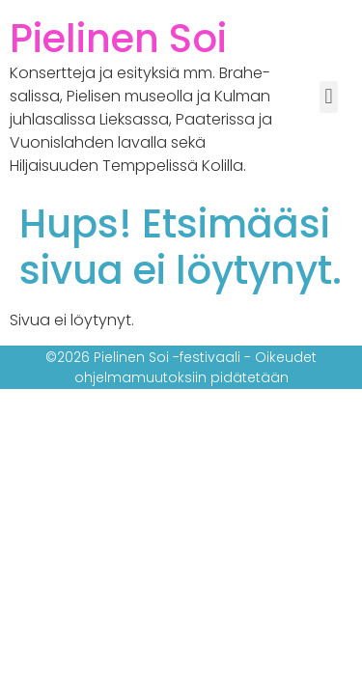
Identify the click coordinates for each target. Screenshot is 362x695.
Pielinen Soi (118, 39)
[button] (329, 97)
